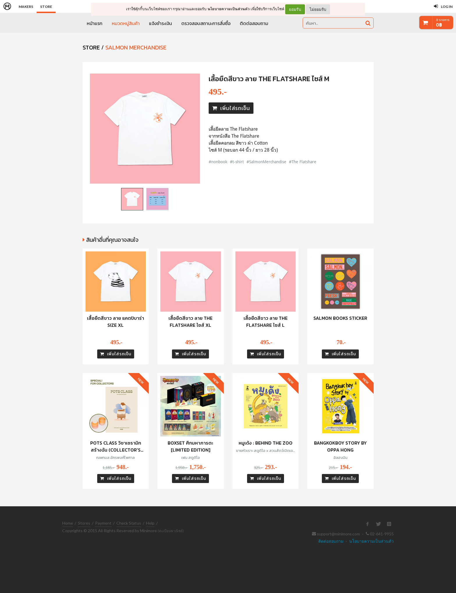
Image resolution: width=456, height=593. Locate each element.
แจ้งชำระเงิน (160, 23)
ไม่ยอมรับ (318, 9)
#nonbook (218, 161)
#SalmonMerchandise (266, 161)
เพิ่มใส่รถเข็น (231, 108)
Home (67, 523)
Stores (84, 523)
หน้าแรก (94, 23)
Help (150, 523)
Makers (26, 6)
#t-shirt (237, 161)
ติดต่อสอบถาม (254, 23)
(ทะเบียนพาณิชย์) (171, 531)
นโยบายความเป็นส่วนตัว (228, 9)
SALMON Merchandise (135, 47)
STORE (91, 47)
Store (46, 6)
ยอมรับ (295, 9)
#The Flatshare (302, 161)
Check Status (128, 523)
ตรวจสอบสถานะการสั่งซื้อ (205, 23)
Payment (103, 523)
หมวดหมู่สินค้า (126, 23)
